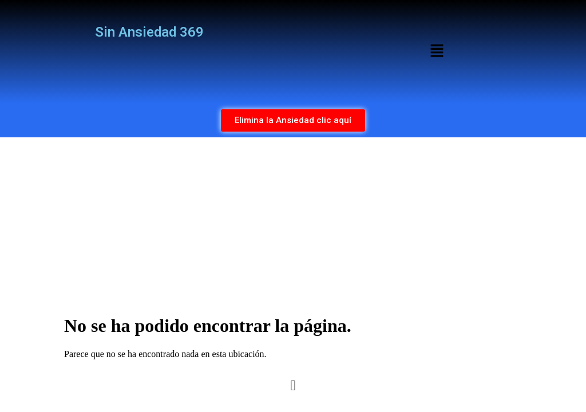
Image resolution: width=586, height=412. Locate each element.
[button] (436, 51)
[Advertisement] (293, 223)
